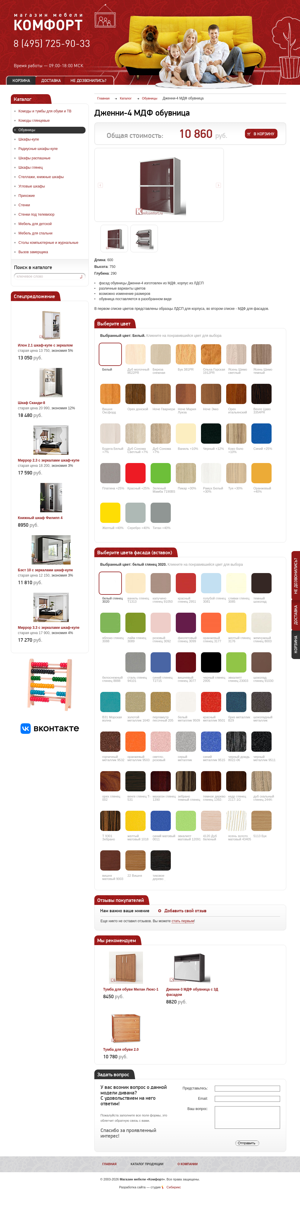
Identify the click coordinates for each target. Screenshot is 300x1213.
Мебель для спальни (35, 233)
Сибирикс (173, 1187)
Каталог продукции (147, 1164)
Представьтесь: (196, 1088)
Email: (203, 1099)
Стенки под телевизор (36, 214)
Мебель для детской (35, 224)
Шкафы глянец (30, 167)
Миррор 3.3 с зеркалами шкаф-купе (48, 628)
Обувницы (26, 130)
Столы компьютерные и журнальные (48, 243)
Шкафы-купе (28, 139)
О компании (188, 1164)
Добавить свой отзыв (185, 910)
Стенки (24, 205)
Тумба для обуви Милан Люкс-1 (130, 989)
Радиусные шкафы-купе (38, 149)
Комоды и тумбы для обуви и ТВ (44, 111)
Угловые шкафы (31, 186)
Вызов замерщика (33, 252)
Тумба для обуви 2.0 (121, 1050)
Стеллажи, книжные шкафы (41, 177)
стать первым (183, 921)
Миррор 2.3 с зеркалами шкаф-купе (48, 460)
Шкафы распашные (34, 158)
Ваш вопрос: (198, 1109)
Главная (109, 1164)
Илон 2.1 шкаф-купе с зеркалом (45, 345)
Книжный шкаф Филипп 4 (40, 518)
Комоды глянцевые (34, 121)
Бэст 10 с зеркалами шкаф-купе (45, 570)
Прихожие (26, 196)
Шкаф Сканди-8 (31, 403)
